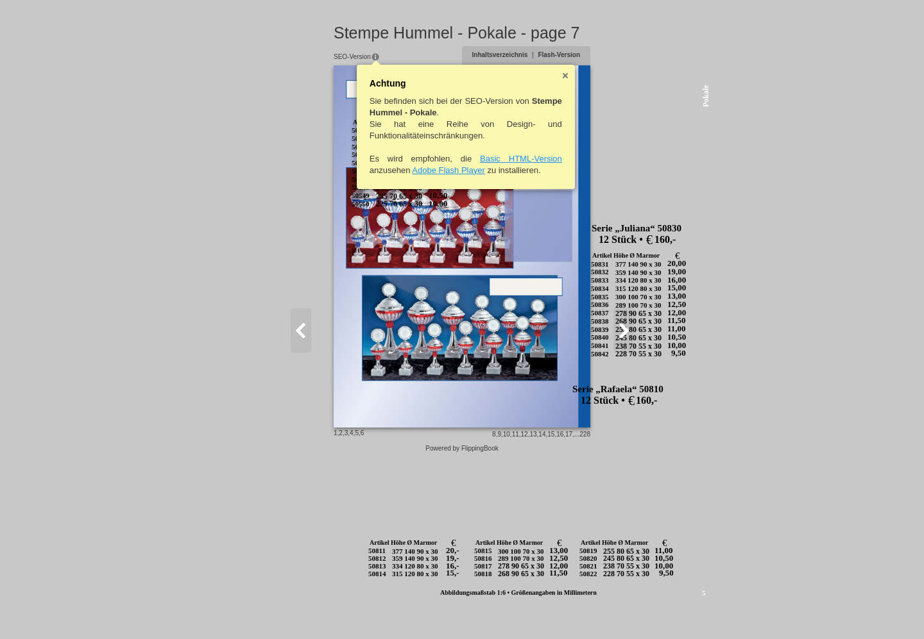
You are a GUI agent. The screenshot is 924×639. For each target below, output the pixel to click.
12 (586, 611)
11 (577, 611)
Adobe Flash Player (386, 170)
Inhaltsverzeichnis (562, 54)
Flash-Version (622, 54)
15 (613, 611)
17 (631, 611)
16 (622, 611)
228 (647, 611)
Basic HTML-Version (459, 158)
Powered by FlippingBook (461, 625)
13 (595, 611)
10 (568, 611)
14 (604, 611)
